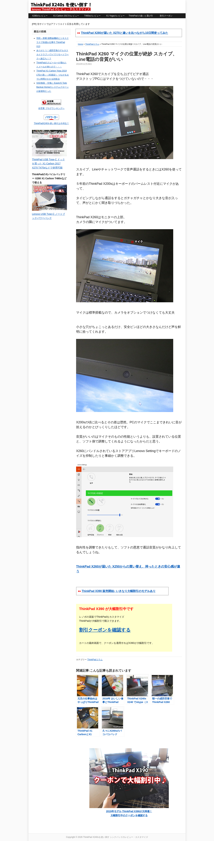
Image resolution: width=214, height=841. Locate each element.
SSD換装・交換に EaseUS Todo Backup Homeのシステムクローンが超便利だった (52, 87)
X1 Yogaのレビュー (115, 16)
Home (80, 44)
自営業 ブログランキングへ (51, 108)
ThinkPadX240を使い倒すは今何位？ (51, 123)
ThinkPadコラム (92, 44)
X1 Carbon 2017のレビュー (66, 16)
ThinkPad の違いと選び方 (141, 16)
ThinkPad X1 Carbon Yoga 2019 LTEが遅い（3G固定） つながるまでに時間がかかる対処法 (52, 75)
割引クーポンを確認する (105, 630)
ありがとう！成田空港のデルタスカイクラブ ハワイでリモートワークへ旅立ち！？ (52, 54)
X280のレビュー (40, 16)
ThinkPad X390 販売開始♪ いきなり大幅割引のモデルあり (119, 591)
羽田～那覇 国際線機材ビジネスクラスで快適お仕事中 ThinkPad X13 (52, 42)
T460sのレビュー (92, 16)
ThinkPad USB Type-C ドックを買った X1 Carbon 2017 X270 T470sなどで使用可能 (48, 163)
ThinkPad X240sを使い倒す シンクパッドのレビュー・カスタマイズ (60, 6)
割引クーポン (166, 16)
